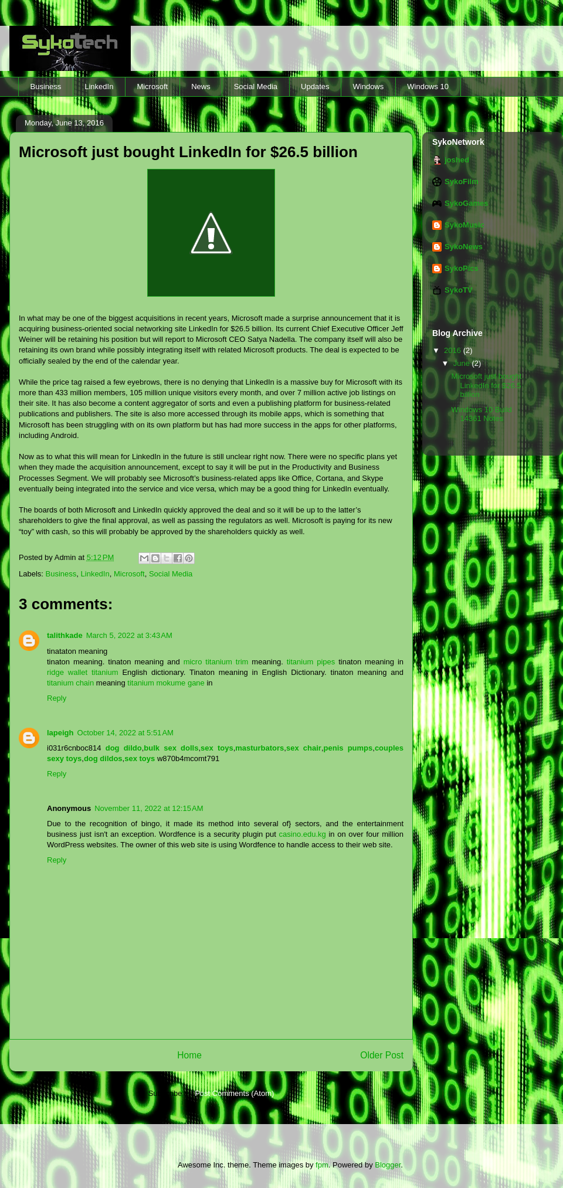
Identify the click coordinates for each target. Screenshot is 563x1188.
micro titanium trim (216, 661)
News (201, 86)
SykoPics (462, 268)
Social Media (255, 86)
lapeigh (60, 732)
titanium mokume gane (166, 682)
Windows (368, 86)
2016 (453, 350)
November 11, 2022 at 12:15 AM (148, 808)
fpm (322, 1164)
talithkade (65, 635)
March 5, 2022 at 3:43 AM (129, 635)
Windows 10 (428, 86)
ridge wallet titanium (82, 672)
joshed (457, 159)
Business (46, 86)
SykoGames (466, 203)
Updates (315, 86)
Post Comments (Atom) (234, 1093)
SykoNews (464, 246)
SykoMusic (464, 224)
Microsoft (152, 86)
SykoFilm (462, 181)
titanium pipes (311, 661)
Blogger (388, 1164)
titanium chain (70, 682)
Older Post (381, 1055)
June (462, 363)
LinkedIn (98, 86)
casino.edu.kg (302, 834)
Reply (56, 698)
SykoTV (459, 290)
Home (189, 1055)
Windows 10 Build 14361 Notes (481, 414)
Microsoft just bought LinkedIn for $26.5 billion (486, 385)
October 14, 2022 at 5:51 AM (125, 732)
